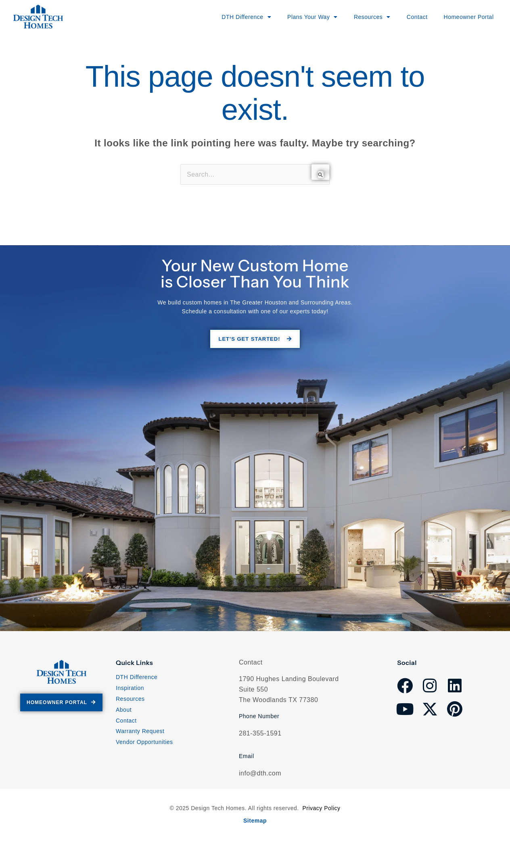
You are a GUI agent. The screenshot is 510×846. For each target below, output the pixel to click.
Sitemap (255, 820)
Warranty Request (140, 731)
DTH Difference (136, 677)
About (124, 709)
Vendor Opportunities (144, 742)
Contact (409, 16)
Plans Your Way (296, 17)
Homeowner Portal (465, 16)
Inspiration (130, 688)
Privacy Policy (321, 808)
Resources (130, 699)
